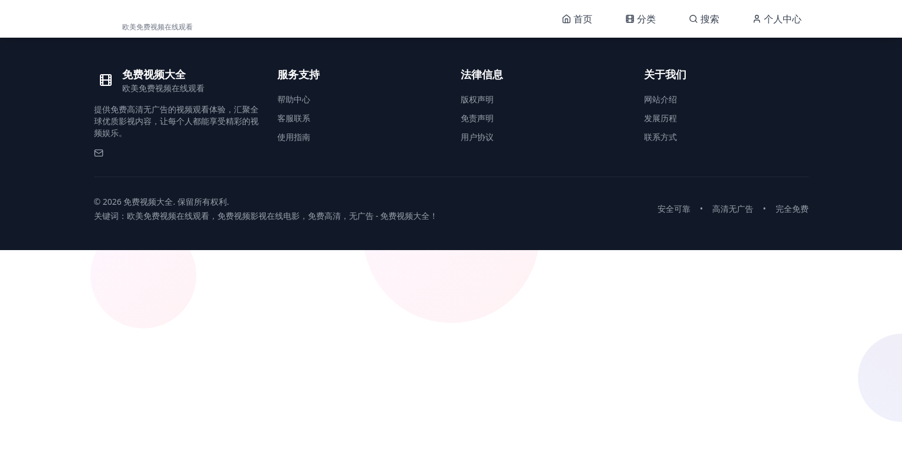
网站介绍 (660, 99)
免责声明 (477, 118)
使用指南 (293, 136)
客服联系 (293, 118)
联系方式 (660, 136)
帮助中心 (293, 99)
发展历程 (660, 118)
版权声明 (477, 99)
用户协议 (477, 136)
